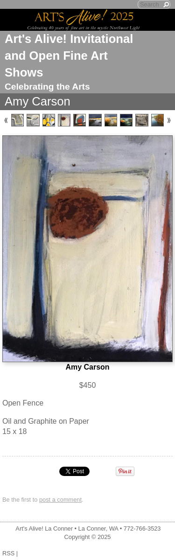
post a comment (60, 499)
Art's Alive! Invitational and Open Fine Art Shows (69, 55)
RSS (8, 553)
